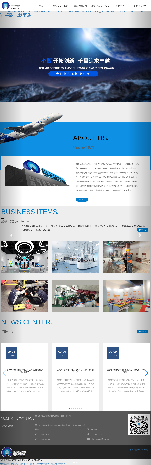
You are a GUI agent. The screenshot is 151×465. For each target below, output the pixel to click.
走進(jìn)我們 (139, 6)
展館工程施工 (85, 226)
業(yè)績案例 (80, 6)
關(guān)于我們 (60, 6)
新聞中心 (119, 6)
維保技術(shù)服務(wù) (106, 226)
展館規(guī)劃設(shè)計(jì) (34, 226)
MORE (82, 200)
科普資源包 (27, 230)
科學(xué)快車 (43, 230)
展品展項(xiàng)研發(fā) (63, 226)
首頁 (41, 6)
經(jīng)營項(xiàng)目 (100, 7)
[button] (69, 408)
